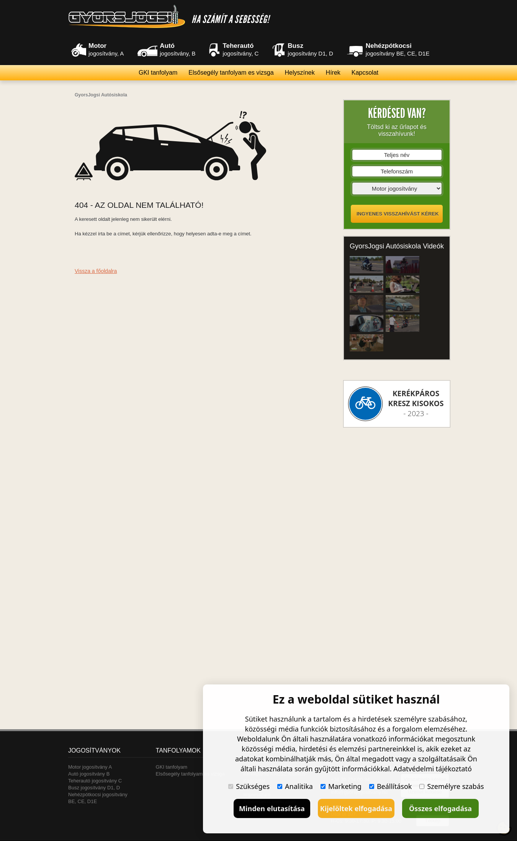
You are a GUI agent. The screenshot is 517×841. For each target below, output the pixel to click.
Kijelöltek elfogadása (356, 808)
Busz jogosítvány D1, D (94, 787)
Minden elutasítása (272, 808)
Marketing (341, 786)
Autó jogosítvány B (89, 774)
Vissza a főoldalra (96, 271)
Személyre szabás (451, 786)
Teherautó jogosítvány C (95, 781)
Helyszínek (299, 72)
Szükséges (249, 786)
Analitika (295, 786)
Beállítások (390, 786)
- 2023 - (416, 403)
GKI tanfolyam (158, 72)
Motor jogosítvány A (90, 767)
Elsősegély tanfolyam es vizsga (230, 72)
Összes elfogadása (440, 808)
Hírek (333, 72)
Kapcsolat (365, 72)
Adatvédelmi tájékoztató (432, 768)
